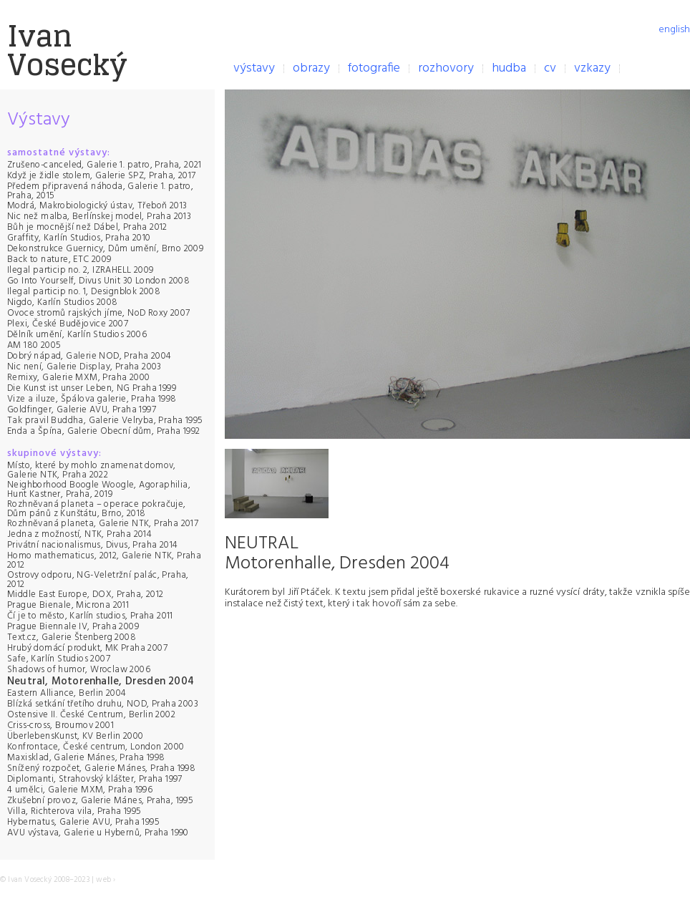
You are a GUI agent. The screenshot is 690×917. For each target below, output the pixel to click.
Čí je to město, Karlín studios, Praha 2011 (90, 616)
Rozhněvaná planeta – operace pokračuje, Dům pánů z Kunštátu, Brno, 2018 (96, 509)
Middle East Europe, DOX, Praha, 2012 (85, 594)
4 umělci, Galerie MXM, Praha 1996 (79, 789)
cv (550, 68)
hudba (509, 68)
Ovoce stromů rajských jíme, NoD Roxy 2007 (98, 313)
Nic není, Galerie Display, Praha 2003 (84, 366)
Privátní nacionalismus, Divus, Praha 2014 (92, 545)
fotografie (374, 68)
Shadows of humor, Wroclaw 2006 (78, 669)
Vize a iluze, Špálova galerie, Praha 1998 (91, 399)
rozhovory (446, 68)
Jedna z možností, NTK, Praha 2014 (79, 534)
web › (105, 879)
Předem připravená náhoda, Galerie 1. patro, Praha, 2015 (100, 191)
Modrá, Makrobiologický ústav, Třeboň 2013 (97, 205)
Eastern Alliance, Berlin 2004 (67, 693)
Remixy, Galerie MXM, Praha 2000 (78, 377)
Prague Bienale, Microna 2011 (68, 605)
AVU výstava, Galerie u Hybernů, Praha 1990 (98, 832)
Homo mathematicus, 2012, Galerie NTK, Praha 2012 (104, 560)
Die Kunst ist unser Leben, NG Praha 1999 (91, 388)
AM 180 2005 (34, 345)
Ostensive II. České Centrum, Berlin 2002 (91, 714)
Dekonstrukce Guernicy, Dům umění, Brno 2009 (105, 248)
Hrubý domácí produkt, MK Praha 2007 (87, 648)
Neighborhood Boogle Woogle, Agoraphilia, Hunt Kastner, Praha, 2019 (98, 489)
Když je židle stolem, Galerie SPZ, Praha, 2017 (101, 175)
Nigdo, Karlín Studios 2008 (62, 302)
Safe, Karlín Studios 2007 (58, 658)
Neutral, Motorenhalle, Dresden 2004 (100, 681)
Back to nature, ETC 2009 (59, 259)
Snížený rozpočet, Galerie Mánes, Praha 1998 (101, 768)
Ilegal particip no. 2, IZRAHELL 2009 (80, 270)
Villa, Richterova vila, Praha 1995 (74, 811)
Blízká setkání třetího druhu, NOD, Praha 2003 (102, 704)
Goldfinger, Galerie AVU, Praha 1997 (81, 409)
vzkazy (592, 68)
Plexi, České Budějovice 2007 (67, 323)
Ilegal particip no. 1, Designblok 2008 (83, 291)
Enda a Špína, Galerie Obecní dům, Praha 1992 (103, 431)
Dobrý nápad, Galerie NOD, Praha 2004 (89, 356)
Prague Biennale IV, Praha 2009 (73, 626)
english (674, 29)
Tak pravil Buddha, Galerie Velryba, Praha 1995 (105, 420)
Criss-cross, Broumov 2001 (60, 725)
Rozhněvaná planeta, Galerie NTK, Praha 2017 (102, 523)
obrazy (311, 68)
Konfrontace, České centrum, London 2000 (96, 747)
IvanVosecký (67, 50)
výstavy (254, 68)
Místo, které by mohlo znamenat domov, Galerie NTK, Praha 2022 (91, 470)
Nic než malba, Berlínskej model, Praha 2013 (99, 216)
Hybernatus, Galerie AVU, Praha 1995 (83, 822)
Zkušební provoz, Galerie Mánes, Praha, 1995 (100, 800)
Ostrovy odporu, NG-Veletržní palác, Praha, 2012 (98, 580)
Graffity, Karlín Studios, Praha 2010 (78, 238)
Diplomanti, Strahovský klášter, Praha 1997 (95, 779)
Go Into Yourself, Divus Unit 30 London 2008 (98, 280)
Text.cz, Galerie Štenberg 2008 (71, 637)
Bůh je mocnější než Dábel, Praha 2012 (87, 227)
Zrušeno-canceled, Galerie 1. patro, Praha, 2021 (104, 165)
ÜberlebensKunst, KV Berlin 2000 (75, 736)
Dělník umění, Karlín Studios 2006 (77, 334)
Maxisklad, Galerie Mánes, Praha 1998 (86, 757)
